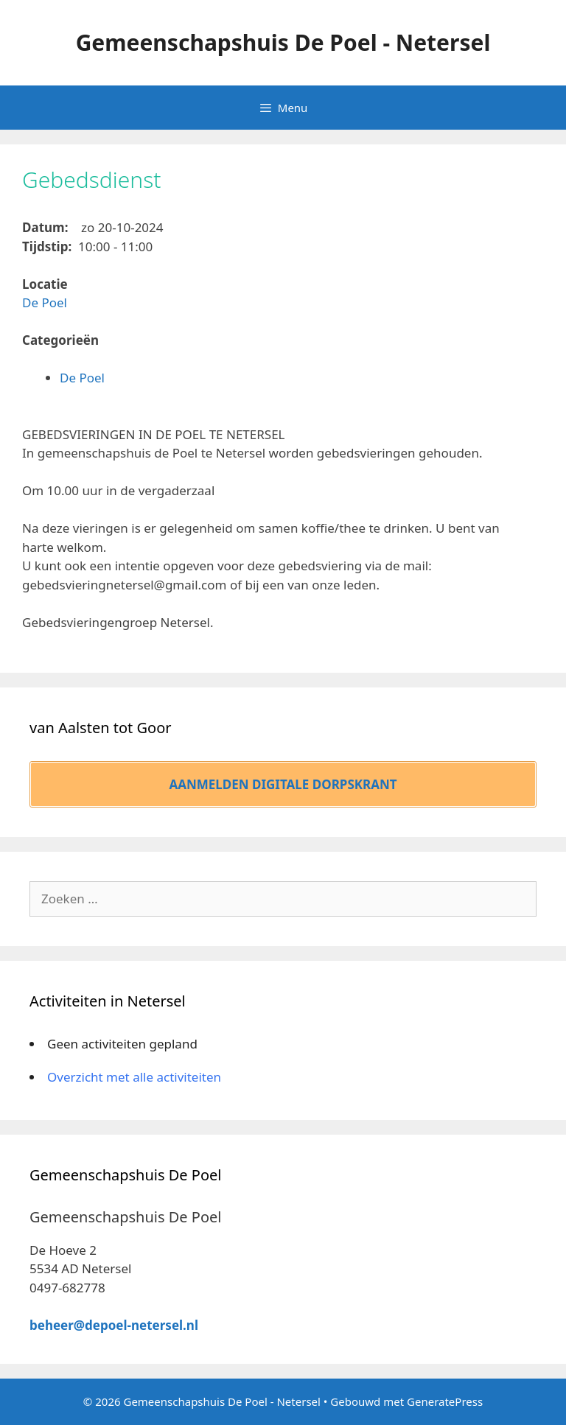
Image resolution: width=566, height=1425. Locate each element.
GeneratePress (445, 1401)
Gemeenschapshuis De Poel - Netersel (283, 42)
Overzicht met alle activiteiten (134, 1076)
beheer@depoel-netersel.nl (113, 1325)
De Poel (44, 302)
